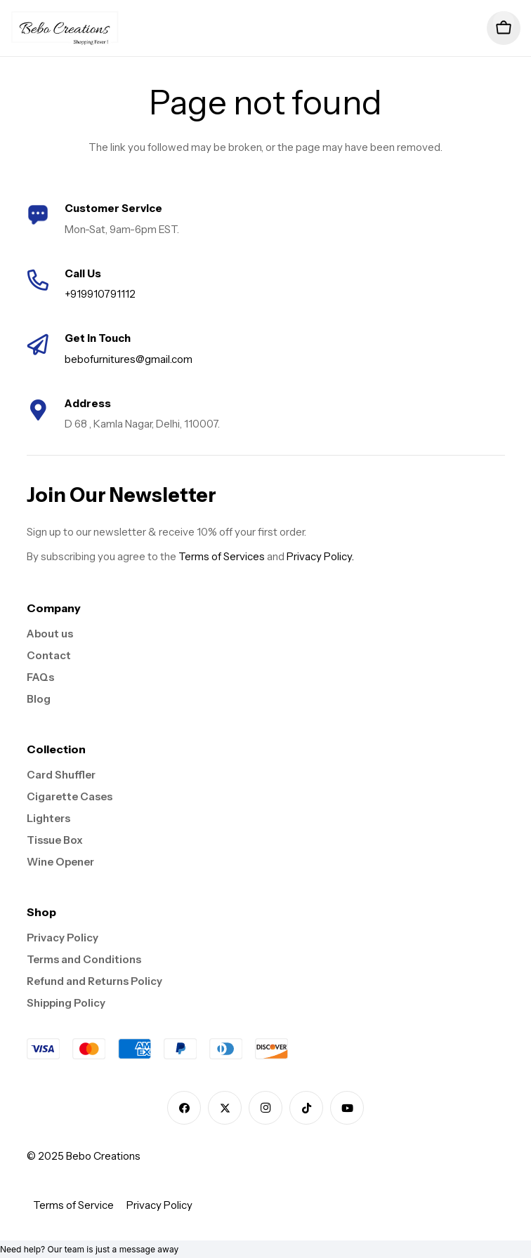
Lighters (48, 818)
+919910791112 (100, 293)
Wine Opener (60, 861)
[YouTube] (347, 1108)
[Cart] (503, 28)
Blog (39, 699)
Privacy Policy (62, 937)
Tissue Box (55, 840)
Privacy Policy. (320, 556)
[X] (225, 1108)
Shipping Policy (66, 1002)
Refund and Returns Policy (94, 981)
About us (50, 633)
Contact (49, 655)
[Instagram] (265, 1108)
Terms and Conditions (84, 959)
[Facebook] (184, 1108)
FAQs (40, 677)
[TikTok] (306, 1108)
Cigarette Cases (69, 796)
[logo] (65, 28)
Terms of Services (221, 556)
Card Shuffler (61, 774)
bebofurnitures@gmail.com (128, 359)
